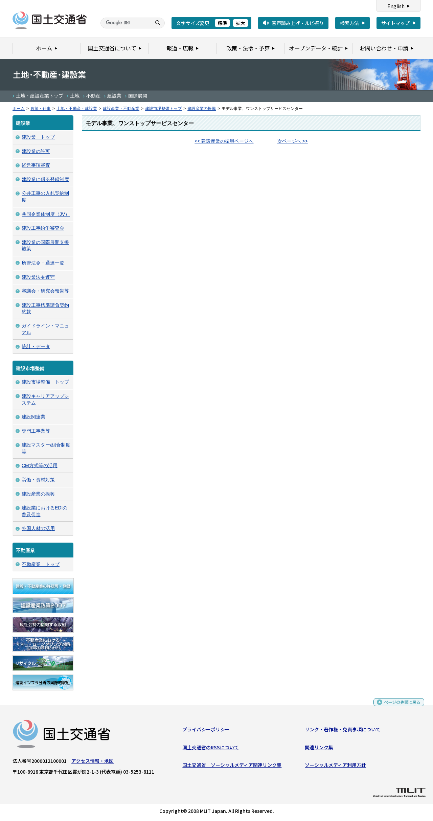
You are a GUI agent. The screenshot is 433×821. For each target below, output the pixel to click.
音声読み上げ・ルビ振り (298, 23)
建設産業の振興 (201, 108)
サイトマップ (395, 23)
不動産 (93, 95)
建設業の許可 (36, 151)
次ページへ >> (292, 141)
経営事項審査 (36, 165)
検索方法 (349, 23)
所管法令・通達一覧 (43, 263)
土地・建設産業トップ (39, 95)
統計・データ (36, 346)
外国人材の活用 (38, 528)
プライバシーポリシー (206, 731)
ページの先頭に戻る (399, 707)
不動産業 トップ (41, 564)
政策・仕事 (40, 108)
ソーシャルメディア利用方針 (335, 766)
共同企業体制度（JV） (46, 214)
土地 (74, 95)
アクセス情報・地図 (92, 762)
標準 (222, 23)
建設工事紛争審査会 (43, 228)
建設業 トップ (38, 137)
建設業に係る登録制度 (45, 179)
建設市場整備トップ (163, 108)
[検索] (125, 23)
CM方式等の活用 (40, 465)
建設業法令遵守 (38, 277)
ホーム (19, 108)
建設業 (114, 95)
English (396, 6)
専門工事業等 (36, 431)
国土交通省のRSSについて (210, 748)
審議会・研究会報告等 (45, 291)
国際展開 (137, 95)
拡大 (240, 23)
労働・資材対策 (38, 479)
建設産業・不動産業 (121, 108)
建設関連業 (33, 416)
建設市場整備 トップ (45, 382)
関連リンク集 (319, 748)
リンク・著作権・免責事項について (343, 731)
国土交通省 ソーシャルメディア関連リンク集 (231, 766)
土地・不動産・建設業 (76, 108)
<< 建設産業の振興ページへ (224, 141)
